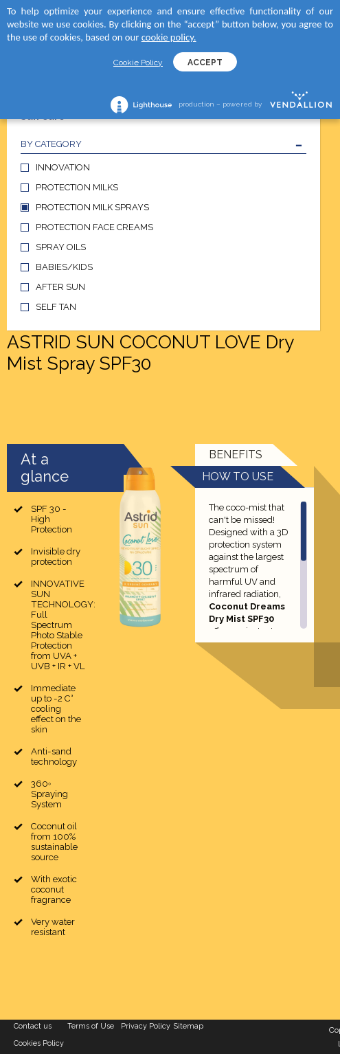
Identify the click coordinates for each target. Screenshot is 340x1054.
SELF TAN (56, 307)
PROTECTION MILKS (77, 187)
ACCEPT (205, 62)
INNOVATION (63, 167)
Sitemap (188, 1026)
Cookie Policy (138, 62)
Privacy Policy (145, 1026)
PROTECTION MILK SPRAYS (92, 207)
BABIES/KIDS (64, 267)
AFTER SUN (60, 287)
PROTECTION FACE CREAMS (94, 227)
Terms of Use (90, 1026)
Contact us (33, 1026)
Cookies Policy (39, 1043)
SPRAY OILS (61, 247)
